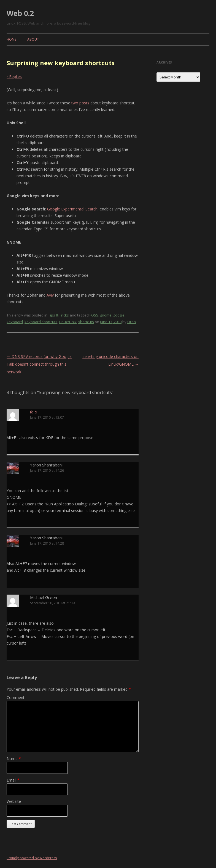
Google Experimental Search (72, 209)
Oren (131, 321)
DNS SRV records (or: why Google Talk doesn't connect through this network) (39, 364)
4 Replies (14, 76)
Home (11, 39)
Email (13, 780)
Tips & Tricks (58, 315)
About (33, 39)
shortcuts (86, 321)
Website (14, 801)
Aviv (50, 295)
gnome (106, 315)
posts (84, 102)
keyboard (15, 321)
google (119, 315)
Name (14, 758)
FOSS (94, 315)
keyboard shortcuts (41, 321)
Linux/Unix (68, 321)
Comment (16, 697)
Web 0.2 (20, 13)
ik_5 (33, 412)
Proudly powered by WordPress (32, 858)
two (74, 102)
